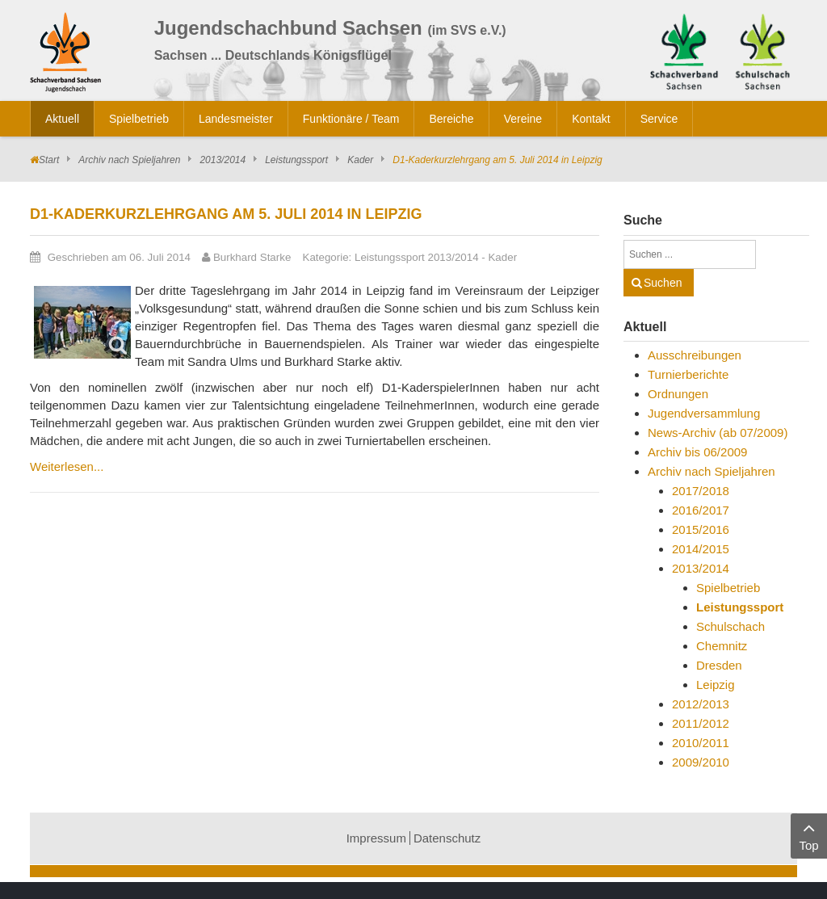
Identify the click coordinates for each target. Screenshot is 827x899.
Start (49, 160)
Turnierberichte (688, 374)
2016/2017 (700, 510)
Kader (360, 160)
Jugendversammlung (704, 413)
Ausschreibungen (694, 355)
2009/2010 (700, 762)
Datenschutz (447, 838)
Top (809, 834)
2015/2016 (700, 529)
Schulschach (730, 626)
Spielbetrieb (728, 587)
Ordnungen (678, 394)
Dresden (719, 665)
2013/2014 (222, 160)
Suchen (663, 282)
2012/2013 (700, 704)
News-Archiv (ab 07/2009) (717, 432)
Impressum (376, 838)
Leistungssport (296, 160)
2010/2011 (700, 743)
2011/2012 (700, 723)
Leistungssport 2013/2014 (417, 257)
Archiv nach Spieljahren (129, 160)
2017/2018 (700, 491)
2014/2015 (700, 549)
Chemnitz (721, 646)
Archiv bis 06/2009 (697, 452)
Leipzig (715, 684)
